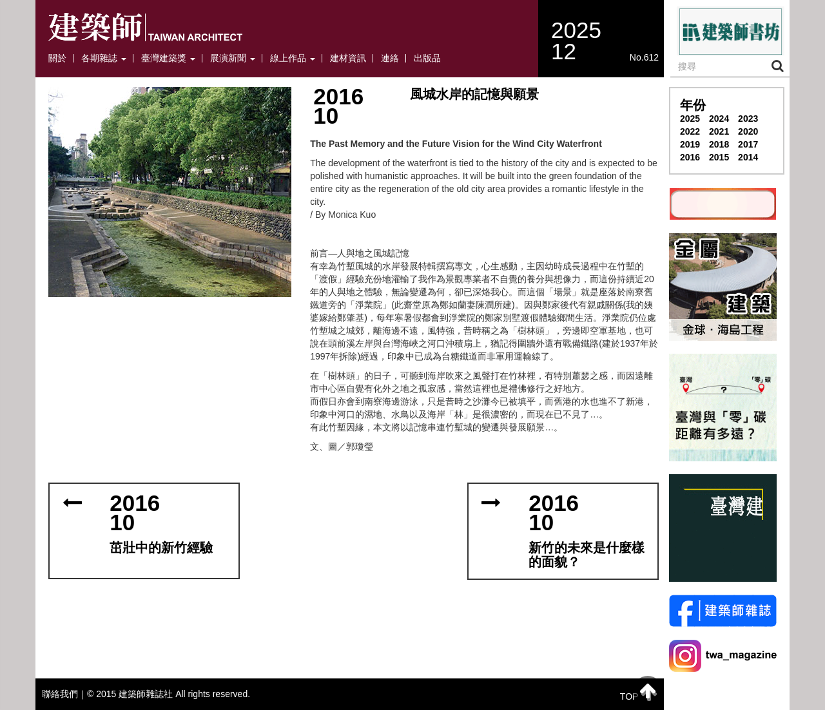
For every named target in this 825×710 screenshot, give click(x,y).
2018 (719, 144)
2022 (690, 131)
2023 (748, 118)
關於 (57, 58)
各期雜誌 (103, 58)
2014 (748, 157)
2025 (690, 118)
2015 (719, 157)
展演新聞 (232, 58)
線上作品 (292, 58)
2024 (719, 118)
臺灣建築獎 (168, 58)
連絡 (390, 58)
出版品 (427, 58)
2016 (690, 157)
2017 (748, 144)
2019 (690, 144)
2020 (748, 131)
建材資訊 (348, 58)
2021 (719, 131)
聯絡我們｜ (64, 694)
